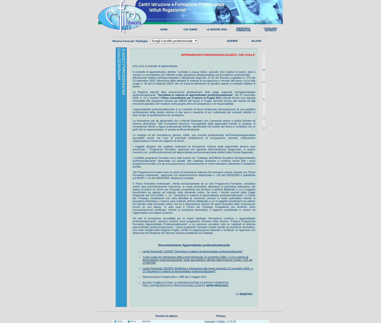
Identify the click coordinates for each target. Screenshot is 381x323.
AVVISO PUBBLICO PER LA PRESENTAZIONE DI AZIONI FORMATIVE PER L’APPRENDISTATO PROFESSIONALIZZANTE (185, 284)
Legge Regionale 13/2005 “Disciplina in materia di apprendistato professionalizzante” (192, 251)
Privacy (221, 315)
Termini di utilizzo (166, 315)
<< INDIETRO (244, 294)
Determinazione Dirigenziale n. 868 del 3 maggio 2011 (174, 276)
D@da (221, 321)
